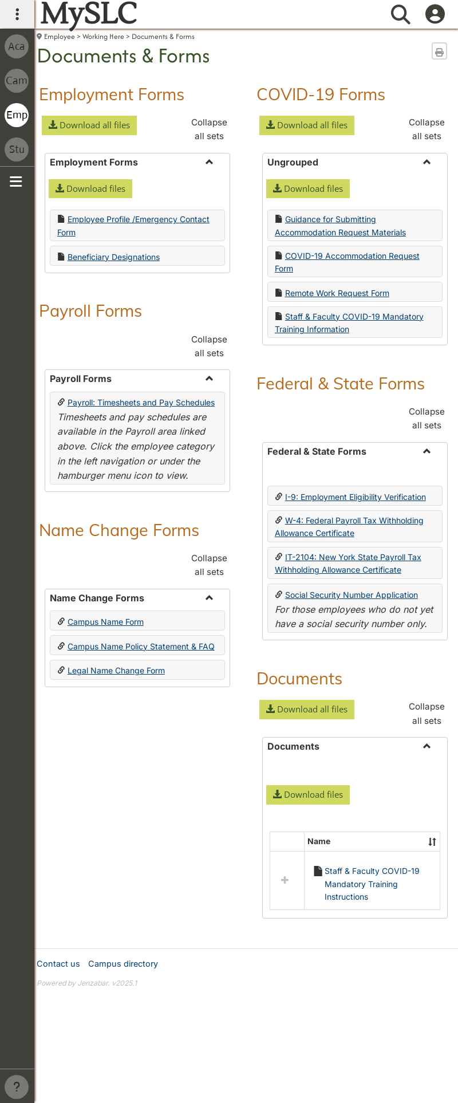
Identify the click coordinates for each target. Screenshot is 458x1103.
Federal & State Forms (340, 383)
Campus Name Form (106, 622)
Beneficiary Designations (114, 257)
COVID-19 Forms (320, 94)
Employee (59, 36)
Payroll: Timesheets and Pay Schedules (141, 402)
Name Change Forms (119, 529)
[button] (89, 125)
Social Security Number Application (351, 595)
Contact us (58, 1046)
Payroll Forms (90, 310)
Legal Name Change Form (116, 643)
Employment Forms (111, 94)
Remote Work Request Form (337, 293)
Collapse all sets (209, 129)
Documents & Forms (163, 36)
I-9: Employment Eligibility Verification (355, 497)
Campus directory (123, 1046)
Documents (299, 678)
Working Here (103, 36)
